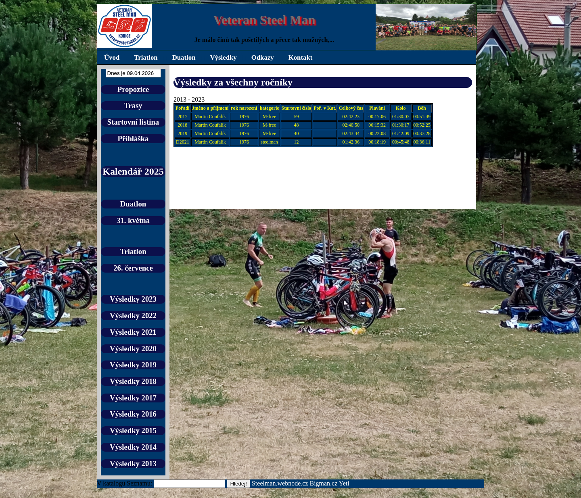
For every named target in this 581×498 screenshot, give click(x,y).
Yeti (344, 483)
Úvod (111, 57)
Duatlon (184, 57)
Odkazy (262, 57)
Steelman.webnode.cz (280, 483)
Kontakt (300, 57)
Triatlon (145, 57)
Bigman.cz (324, 483)
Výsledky (223, 57)
